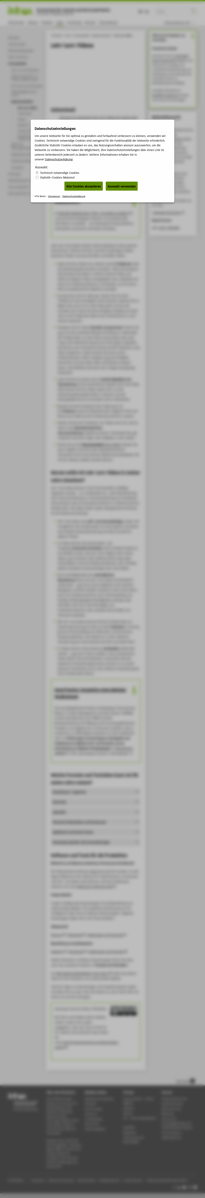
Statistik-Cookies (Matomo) (57, 177)
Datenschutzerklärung (58, 159)
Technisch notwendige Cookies (59, 172)
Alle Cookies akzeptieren (83, 186)
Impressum (54, 196)
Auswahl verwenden (122, 186)
